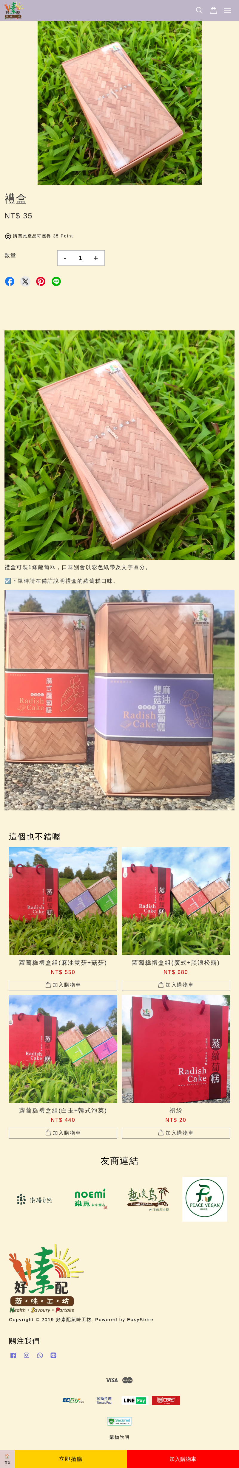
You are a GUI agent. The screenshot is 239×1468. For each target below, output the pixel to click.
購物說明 (120, 1437)
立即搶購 (71, 1459)
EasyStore (140, 1319)
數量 (10, 255)
